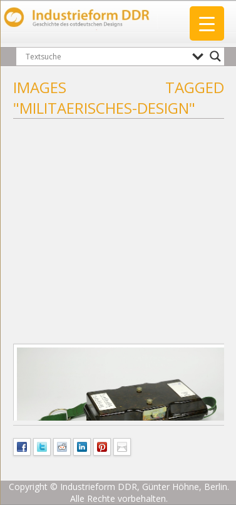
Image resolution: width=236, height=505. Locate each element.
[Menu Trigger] (207, 23)
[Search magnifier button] (215, 56)
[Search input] (106, 56)
